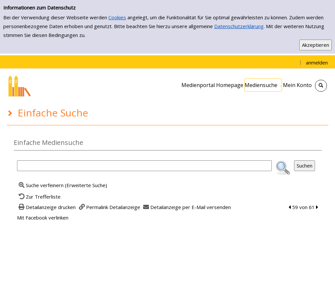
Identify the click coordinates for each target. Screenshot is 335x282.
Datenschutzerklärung (239, 26)
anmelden (317, 62)
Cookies (117, 17)
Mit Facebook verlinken (42, 217)
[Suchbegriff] (144, 165)
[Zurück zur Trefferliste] (39, 196)
